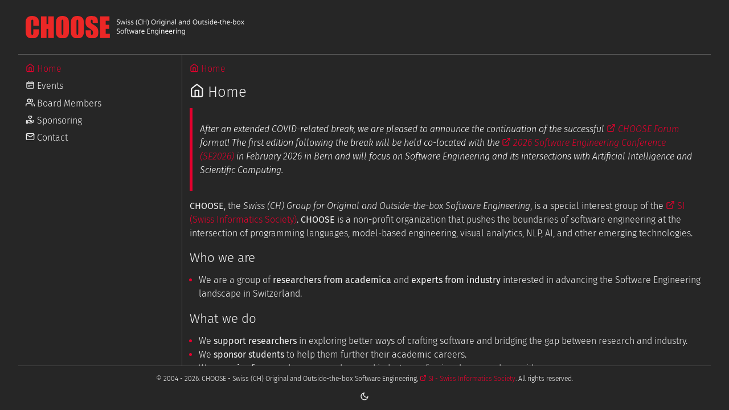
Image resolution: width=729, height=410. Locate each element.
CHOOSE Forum (643, 129)
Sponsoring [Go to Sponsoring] (54, 120)
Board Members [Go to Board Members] (63, 103)
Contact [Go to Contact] (47, 137)
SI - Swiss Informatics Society (467, 379)
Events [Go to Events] (44, 85)
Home (208, 68)
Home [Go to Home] (44, 68)
